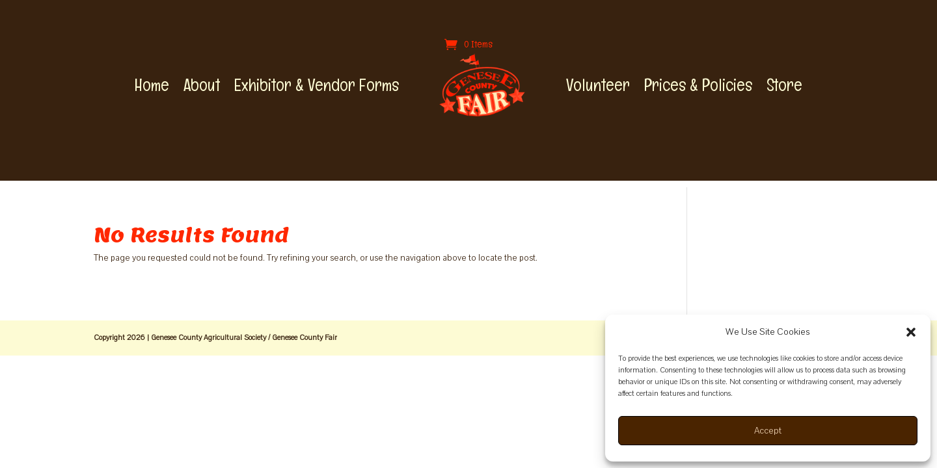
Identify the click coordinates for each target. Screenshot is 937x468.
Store (784, 85)
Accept (767, 430)
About (201, 85)
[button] (910, 332)
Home (152, 85)
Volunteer (598, 85)
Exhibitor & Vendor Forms (316, 85)
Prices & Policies (698, 85)
